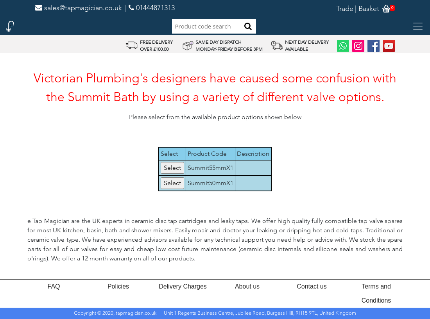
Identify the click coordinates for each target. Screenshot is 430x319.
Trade (344, 8)
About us (247, 286)
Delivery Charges (183, 286)
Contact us (311, 286)
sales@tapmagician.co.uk (78, 8)
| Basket (367, 8)
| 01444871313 (150, 8)
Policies (118, 286)
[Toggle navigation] (418, 26)
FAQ (53, 286)
